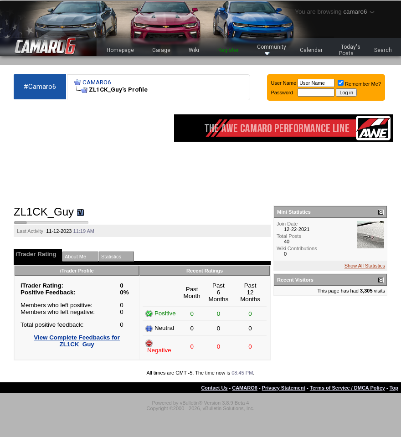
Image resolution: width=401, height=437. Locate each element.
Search (383, 50)
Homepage (120, 50)
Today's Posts (350, 50)
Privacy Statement (283, 388)
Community (271, 49)
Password (282, 92)
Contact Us (214, 388)
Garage (161, 50)
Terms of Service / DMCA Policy (347, 388)
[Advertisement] (64, 153)
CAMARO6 (96, 82)
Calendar (311, 50)
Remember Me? (359, 84)
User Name (284, 83)
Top (394, 388)
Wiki (194, 50)
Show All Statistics (364, 265)
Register (228, 50)
